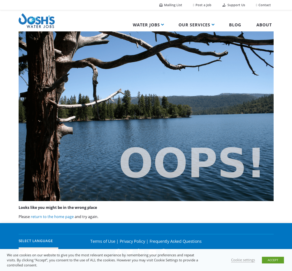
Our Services (194, 25)
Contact (263, 5)
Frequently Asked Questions (176, 241)
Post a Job (202, 5)
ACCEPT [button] (273, 260)
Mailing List (170, 5)
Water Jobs (146, 25)
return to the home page (52, 216)
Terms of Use (102, 241)
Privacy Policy (132, 241)
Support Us (233, 5)
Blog (235, 25)
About (264, 25)
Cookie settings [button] (243, 259)
